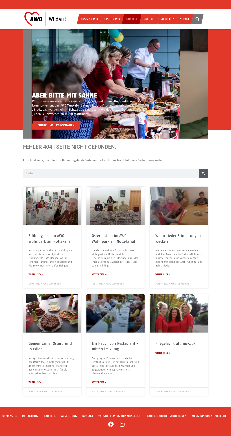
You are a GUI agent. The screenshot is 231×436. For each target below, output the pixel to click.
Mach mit (149, 19)
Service (184, 19)
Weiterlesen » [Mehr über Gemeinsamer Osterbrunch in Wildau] (36, 382)
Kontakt (87, 416)
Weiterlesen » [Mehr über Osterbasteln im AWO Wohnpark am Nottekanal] (99, 274)
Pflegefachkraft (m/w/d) (175, 343)
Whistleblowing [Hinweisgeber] (119, 416)
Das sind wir (89, 19)
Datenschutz (30, 416)
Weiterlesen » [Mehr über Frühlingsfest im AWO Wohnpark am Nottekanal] (36, 274)
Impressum (9, 416)
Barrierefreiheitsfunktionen (166, 416)
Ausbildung (69, 416)
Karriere (132, 19)
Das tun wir (112, 19)
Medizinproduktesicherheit (210, 416)
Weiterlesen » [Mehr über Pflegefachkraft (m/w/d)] (162, 353)
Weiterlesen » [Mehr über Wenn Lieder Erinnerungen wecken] (162, 274)
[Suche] (203, 173)
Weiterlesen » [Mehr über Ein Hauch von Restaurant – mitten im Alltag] (99, 382)
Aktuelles (167, 19)
